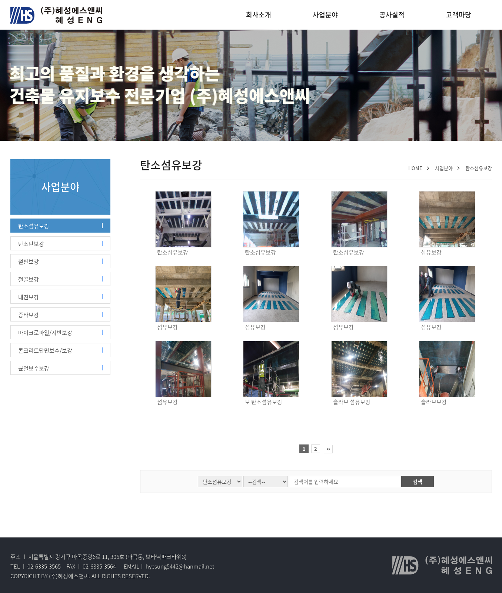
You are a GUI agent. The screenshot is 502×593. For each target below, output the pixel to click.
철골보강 (28, 279)
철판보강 (28, 261)
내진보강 (28, 297)
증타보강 (28, 315)
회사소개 (258, 15)
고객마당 (458, 15)
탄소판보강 (31, 244)
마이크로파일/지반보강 (45, 333)
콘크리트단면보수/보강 (45, 350)
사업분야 (325, 15)
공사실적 (392, 15)
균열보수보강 (33, 368)
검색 (417, 481)
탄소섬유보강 (33, 226)
